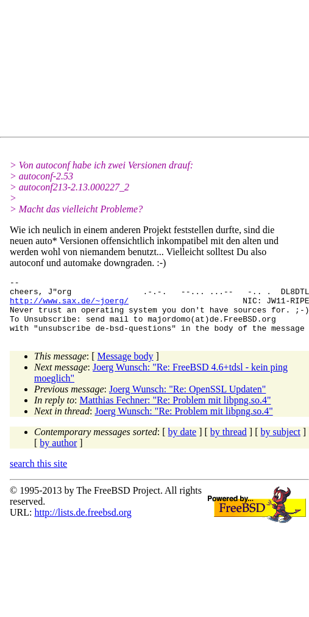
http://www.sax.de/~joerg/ (69, 305)
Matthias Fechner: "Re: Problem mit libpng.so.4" (175, 411)
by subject (280, 443)
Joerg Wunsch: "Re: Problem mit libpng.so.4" (183, 422)
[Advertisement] (119, 71)
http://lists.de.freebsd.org (82, 523)
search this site (38, 474)
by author (58, 454)
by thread (228, 443)
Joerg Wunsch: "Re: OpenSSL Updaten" (187, 400)
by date (182, 443)
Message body (126, 367)
